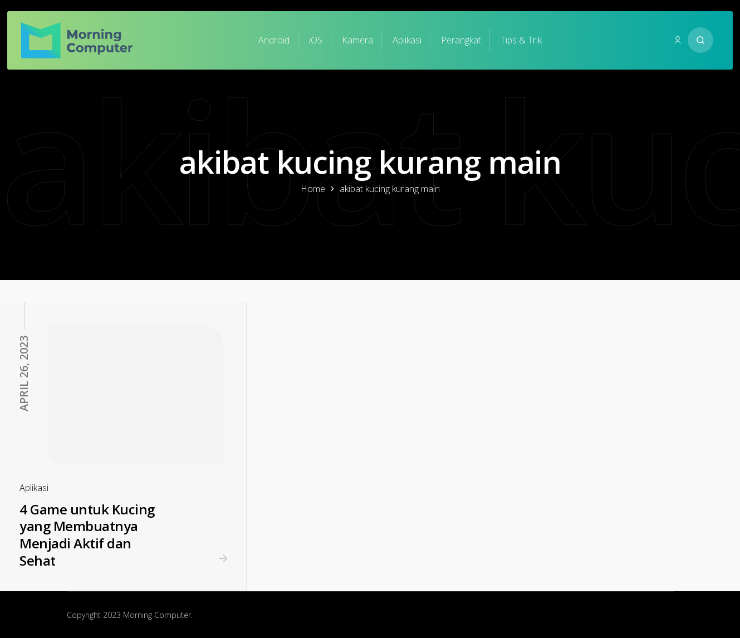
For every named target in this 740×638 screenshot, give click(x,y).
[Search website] (700, 40)
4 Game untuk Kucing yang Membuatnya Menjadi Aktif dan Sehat (87, 535)
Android (274, 40)
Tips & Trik (521, 40)
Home (313, 189)
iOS (315, 40)
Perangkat (461, 40)
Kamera (357, 40)
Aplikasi (407, 40)
